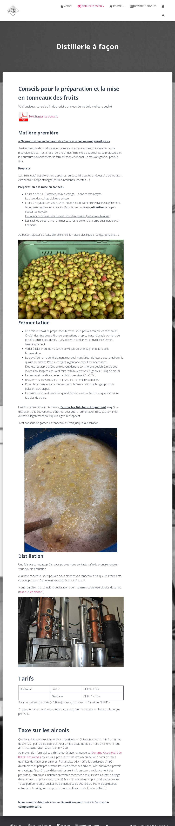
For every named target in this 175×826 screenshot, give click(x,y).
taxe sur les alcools (31, 592)
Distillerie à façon (91, 6)
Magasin (117, 6)
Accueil (66, 6)
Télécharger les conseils (38, 116)
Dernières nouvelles (143, 6)
